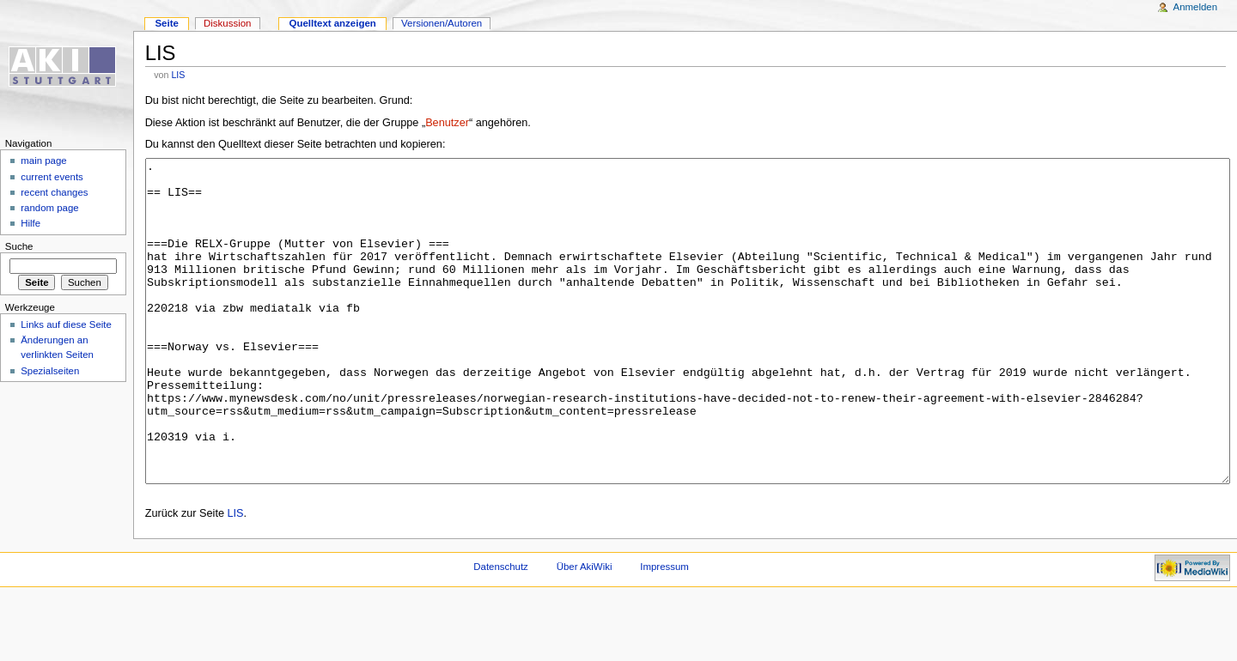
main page (44, 160)
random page (50, 208)
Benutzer (447, 123)
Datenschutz (500, 631)
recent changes (54, 192)
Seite (166, 23)
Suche (19, 246)
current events (52, 177)
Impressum (664, 631)
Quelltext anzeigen (332, 23)
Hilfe (30, 223)
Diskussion (227, 23)
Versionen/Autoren (441, 23)
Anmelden (1195, 7)
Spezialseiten (50, 371)
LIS (178, 75)
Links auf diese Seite (66, 324)
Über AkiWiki (584, 631)
